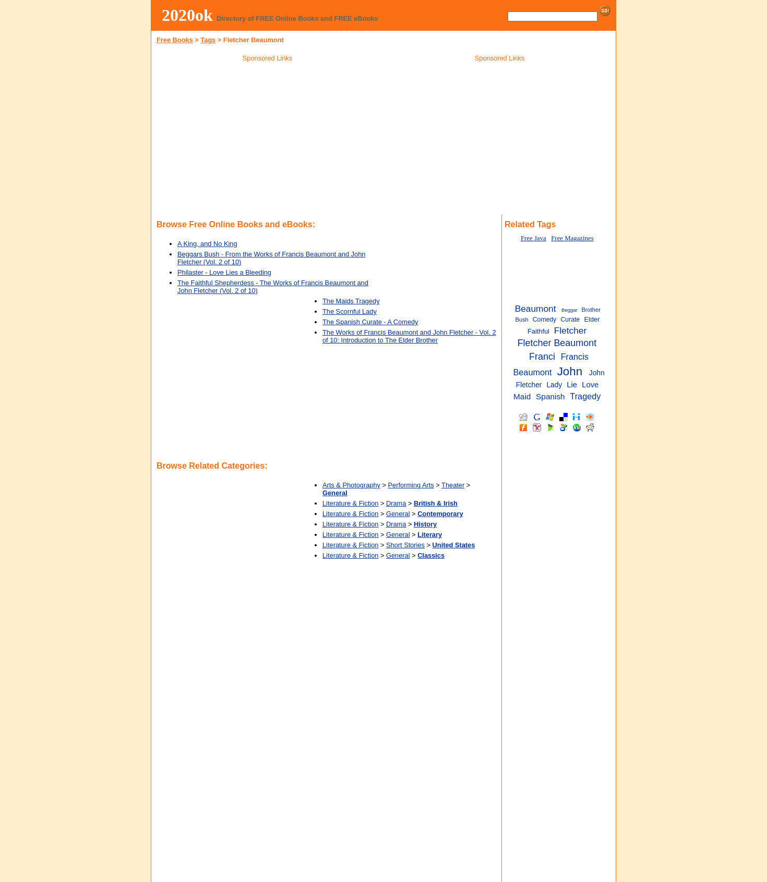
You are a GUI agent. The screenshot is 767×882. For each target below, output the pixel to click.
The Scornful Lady (349, 311)
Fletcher (570, 330)
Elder (592, 319)
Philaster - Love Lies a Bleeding (224, 272)
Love (590, 385)
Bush (521, 319)
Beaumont (535, 308)
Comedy (544, 319)
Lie (572, 385)
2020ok (187, 15)
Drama (396, 503)
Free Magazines (572, 238)
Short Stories (405, 545)
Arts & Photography (351, 485)
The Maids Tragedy (351, 301)
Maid (522, 396)
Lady (554, 385)
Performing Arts (411, 485)
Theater (452, 485)
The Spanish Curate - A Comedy (370, 322)
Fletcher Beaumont (557, 343)
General (398, 514)
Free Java (533, 238)
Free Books (175, 40)
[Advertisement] (267, 140)
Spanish (550, 396)
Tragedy (585, 396)
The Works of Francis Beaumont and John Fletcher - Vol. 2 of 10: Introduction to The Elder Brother (409, 336)
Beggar (569, 310)
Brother (591, 310)
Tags (207, 40)
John (570, 371)
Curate (570, 319)
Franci (542, 356)
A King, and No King (207, 244)
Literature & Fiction (350, 503)
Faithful (538, 331)
